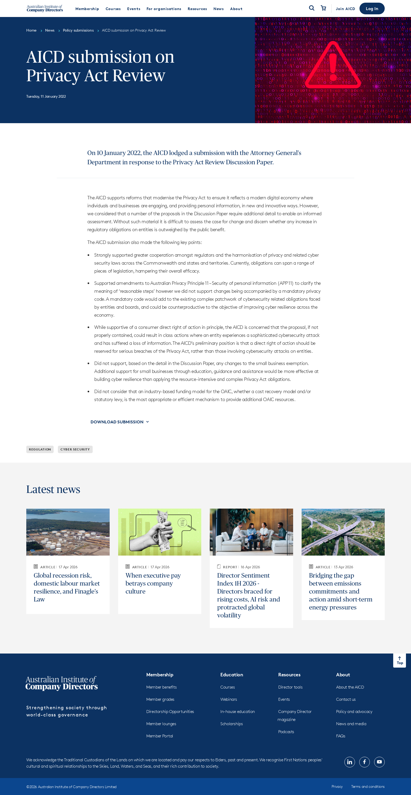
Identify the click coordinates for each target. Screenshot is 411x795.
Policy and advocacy (354, 711)
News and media (351, 723)
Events (284, 699)
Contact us (346, 699)
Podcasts (286, 731)
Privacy (337, 786)
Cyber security (75, 449)
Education (231, 674)
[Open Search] (312, 8)
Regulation (40, 449)
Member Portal (159, 735)
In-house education (237, 711)
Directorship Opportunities (170, 711)
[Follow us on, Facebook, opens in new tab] (364, 762)
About (343, 674)
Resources (289, 674)
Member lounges (161, 723)
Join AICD (345, 8)
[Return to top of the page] (399, 661)
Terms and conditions (368, 786)
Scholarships (231, 723)
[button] (372, 8)
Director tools (290, 687)
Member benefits (161, 687)
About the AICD (350, 687)
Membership (159, 674)
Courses (227, 687)
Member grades (160, 699)
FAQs (340, 735)
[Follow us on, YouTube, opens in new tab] (379, 762)
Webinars (228, 699)
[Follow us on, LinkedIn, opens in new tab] (349, 762)
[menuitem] (87, 8)
